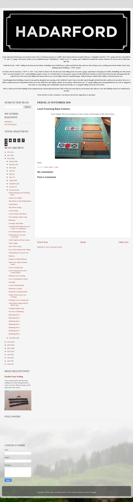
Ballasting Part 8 (14, 334)
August (11, 180)
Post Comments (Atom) (54, 247)
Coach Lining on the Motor (18, 214)
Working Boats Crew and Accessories (17, 236)
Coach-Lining (13, 211)
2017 (9, 155)
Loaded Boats (13, 204)
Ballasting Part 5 (14, 324)
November (12, 190)
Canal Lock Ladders (15, 198)
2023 (9, 355)
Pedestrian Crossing (15, 288)
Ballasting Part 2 (14, 315)
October (12, 187)
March (11, 168)
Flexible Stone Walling (14, 377)
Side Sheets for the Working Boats (20, 201)
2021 (9, 348)
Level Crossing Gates (16, 267)
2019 (9, 342)
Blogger (93, 492)
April (11, 171)
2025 (9, 361)
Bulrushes (12, 220)
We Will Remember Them (17, 232)
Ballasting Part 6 (14, 327)
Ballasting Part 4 (14, 321)
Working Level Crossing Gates (19, 300)
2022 (9, 351)
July (10, 177)
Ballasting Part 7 (14, 331)
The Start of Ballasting (16, 311)
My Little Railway (11, 124)
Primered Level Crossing (17, 276)
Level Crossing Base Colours (18, 279)
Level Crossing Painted (16, 285)
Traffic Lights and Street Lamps (19, 240)
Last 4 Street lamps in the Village (20, 250)
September (13, 184)
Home (83, 242)
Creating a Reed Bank (16, 223)
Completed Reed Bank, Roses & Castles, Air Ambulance (19, 227)
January (12, 161)
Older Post (123, 242)
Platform (11, 256)
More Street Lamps (15, 246)
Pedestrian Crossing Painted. (18, 292)
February (12, 164)
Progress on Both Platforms (18, 259)
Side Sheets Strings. (15, 207)
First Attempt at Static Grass (18, 217)
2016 (9, 152)
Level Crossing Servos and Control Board (17, 272)
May (11, 174)
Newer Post (42, 242)
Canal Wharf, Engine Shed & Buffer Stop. (18, 304)
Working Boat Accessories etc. (19, 253)
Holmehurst (8, 122)
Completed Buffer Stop (16, 308)
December (12, 338)
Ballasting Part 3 (14, 318)
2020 (9, 345)
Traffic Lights (13, 243)
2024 (9, 358)
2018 (9, 158)
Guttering (12, 282)
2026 (9, 364)
